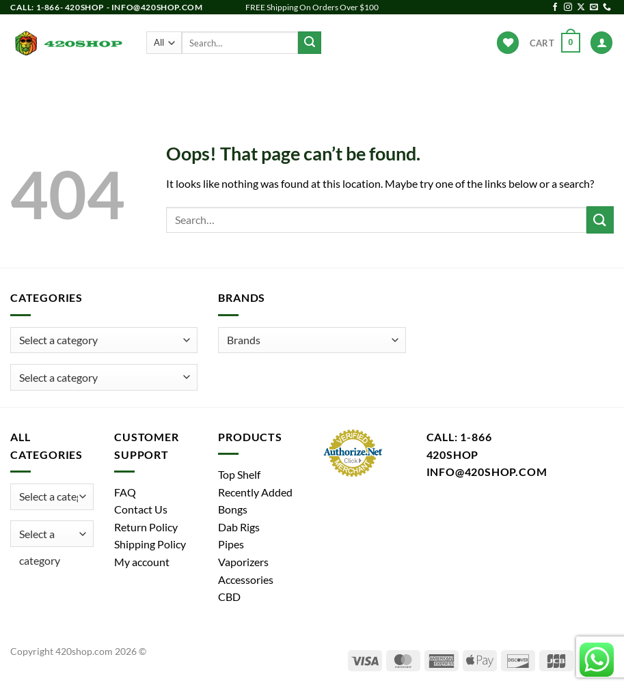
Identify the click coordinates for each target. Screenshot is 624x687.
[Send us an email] (594, 7)
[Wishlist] (508, 42)
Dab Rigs (251, 85)
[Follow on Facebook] (555, 7)
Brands (469, 85)
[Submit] (309, 43)
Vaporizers (322, 85)
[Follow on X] (581, 7)
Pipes (196, 85)
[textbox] (58, 377)
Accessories (402, 85)
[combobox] (104, 377)
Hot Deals (530, 85)
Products (88, 85)
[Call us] (607, 7)
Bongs (146, 85)
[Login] (601, 42)
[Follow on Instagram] (568, 7)
